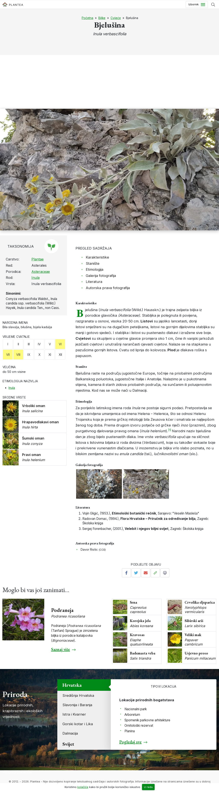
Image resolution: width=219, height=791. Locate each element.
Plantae (37, 259)
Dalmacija (70, 733)
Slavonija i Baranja (77, 705)
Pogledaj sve (130, 742)
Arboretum (132, 715)
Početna (87, 18)
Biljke (101, 18)
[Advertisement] (109, 77)
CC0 (102, 549)
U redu (148, 787)
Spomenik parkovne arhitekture (147, 720)
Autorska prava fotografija (108, 288)
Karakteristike (97, 257)
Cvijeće (116, 18)
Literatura (94, 281)
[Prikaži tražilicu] (213, 4)
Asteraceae (40, 271)
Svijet (68, 744)
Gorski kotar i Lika (77, 724)
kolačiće (82, 787)
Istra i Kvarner (74, 714)
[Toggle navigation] (197, 4)
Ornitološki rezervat (138, 725)
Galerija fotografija (101, 275)
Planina (129, 731)
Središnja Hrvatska (78, 695)
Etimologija (94, 269)
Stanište (92, 263)
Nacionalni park (135, 709)
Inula (35, 277)
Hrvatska (72, 685)
